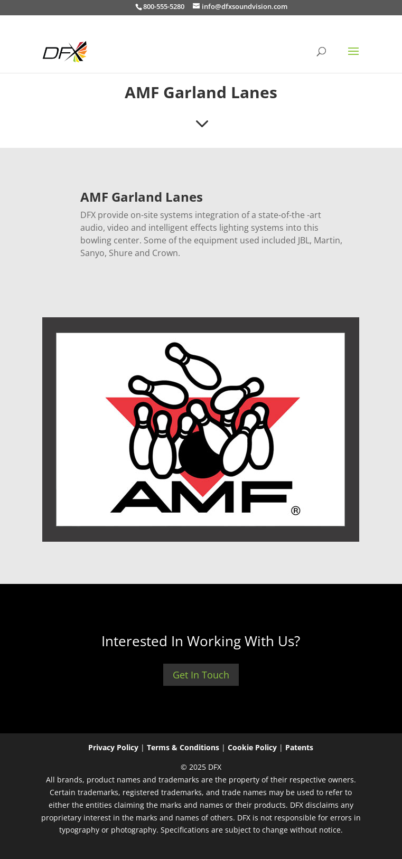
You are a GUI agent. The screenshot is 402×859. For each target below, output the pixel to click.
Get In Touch (201, 674)
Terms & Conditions (183, 747)
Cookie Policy (252, 747)
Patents (299, 747)
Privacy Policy (113, 747)
